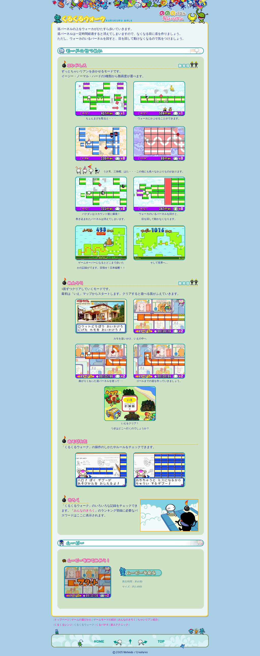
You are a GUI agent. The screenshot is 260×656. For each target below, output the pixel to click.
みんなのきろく (84, 510)
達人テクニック (119, 624)
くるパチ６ (102, 624)
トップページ (62, 619)
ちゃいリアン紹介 (148, 619)
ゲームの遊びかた (81, 619)
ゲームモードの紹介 (104, 619)
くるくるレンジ (63, 624)
